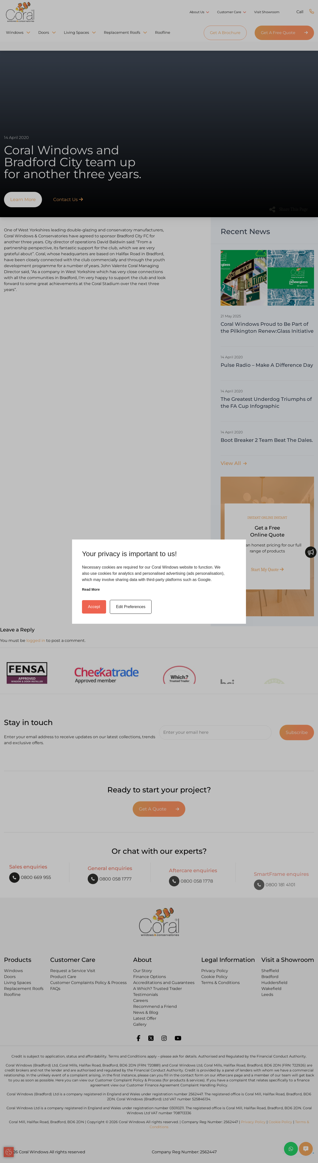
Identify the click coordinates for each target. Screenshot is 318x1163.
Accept (94, 607)
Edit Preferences (130, 607)
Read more (91, 589)
